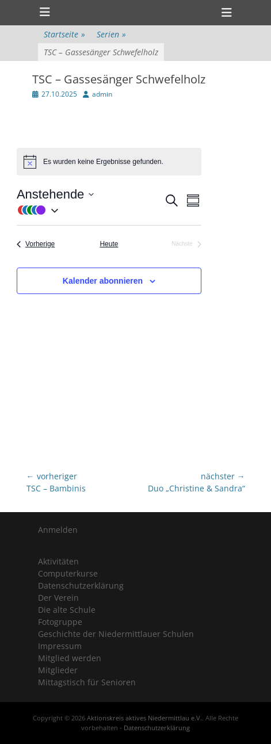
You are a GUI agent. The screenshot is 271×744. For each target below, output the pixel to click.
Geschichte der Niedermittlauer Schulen (116, 633)
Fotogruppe (60, 621)
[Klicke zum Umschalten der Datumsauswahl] (55, 194)
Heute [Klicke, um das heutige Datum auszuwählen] (109, 244)
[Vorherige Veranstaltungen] (36, 244)
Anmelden (58, 529)
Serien (111, 34)
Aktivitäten (58, 561)
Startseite (64, 34)
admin (102, 94)
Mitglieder (58, 670)
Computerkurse (68, 573)
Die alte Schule (67, 609)
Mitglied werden (69, 658)
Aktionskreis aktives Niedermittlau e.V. (144, 718)
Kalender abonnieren (103, 280)
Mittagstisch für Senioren (87, 682)
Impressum (60, 645)
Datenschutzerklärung (81, 585)
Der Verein (58, 597)
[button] (90, 210)
